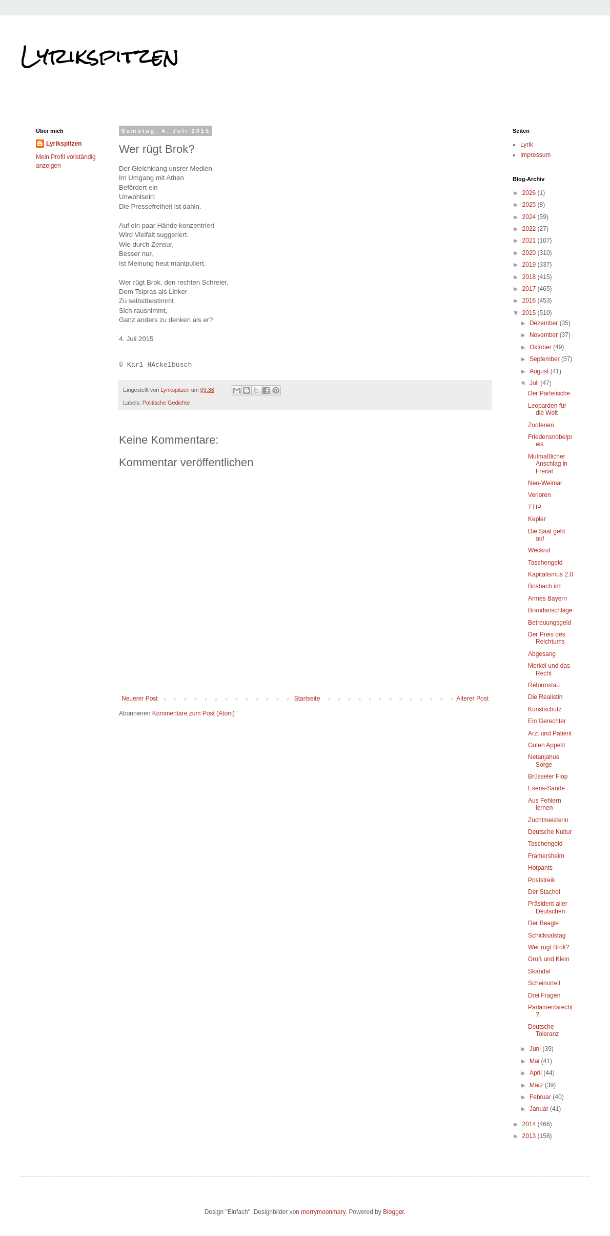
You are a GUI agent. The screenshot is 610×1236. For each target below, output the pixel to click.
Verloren (539, 495)
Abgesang (542, 653)
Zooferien (541, 425)
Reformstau (544, 685)
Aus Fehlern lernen (544, 804)
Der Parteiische (549, 393)
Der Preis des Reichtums (546, 638)
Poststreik (541, 880)
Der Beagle (543, 923)
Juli (535, 383)
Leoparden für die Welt (547, 409)
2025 (530, 204)
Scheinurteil (544, 983)
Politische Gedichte (166, 403)
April (536, 1072)
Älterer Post (472, 698)
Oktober (541, 347)
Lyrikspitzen (100, 56)
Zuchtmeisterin (548, 820)
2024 (530, 217)
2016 (530, 300)
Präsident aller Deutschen (547, 907)
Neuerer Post (139, 698)
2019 (530, 264)
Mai (535, 1061)
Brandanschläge (550, 610)
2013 (530, 1136)
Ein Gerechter (547, 721)
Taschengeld (545, 562)
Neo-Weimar (545, 483)
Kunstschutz (544, 709)
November (545, 334)
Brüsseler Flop (547, 776)
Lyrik (526, 144)
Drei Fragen (544, 995)
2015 (530, 312)
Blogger (393, 1211)
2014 (530, 1124)
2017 (530, 288)
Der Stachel (544, 891)
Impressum (535, 154)
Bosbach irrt (544, 586)
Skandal (539, 971)
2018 (530, 277)
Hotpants (540, 867)
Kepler (537, 519)
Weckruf (539, 550)
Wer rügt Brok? (548, 947)
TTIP (534, 507)
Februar (541, 1097)
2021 (530, 240)
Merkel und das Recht (549, 669)
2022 (530, 228)
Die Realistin (545, 697)
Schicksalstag (546, 935)
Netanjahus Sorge (543, 760)
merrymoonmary (323, 1211)
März (537, 1085)
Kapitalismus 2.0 (550, 574)
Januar (540, 1108)
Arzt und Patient (550, 733)
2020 (530, 252)
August (540, 371)
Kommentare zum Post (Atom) (193, 713)
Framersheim (546, 856)
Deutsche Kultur (550, 831)
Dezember (545, 323)
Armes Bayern (547, 598)
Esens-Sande (546, 788)
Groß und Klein (549, 959)
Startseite (307, 698)
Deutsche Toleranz (543, 1030)
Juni (536, 1048)
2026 (530, 192)
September (545, 359)
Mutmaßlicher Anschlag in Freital (547, 464)
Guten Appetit (546, 745)
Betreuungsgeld (549, 622)
